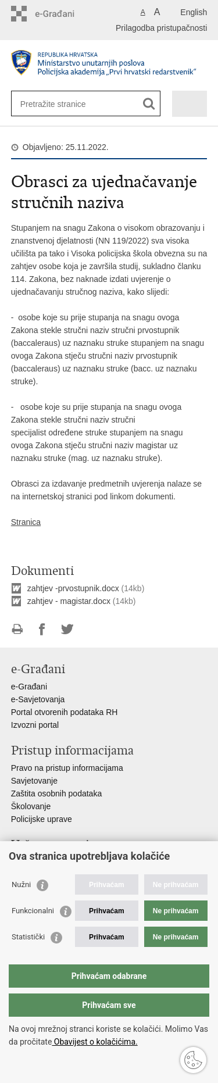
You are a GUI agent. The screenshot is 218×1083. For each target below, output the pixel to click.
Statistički (28, 936)
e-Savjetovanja (38, 699)
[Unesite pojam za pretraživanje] (62, 103)
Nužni (21, 884)
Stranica (26, 522)
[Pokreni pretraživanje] (149, 104)
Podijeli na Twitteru (67, 629)
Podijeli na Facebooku (42, 629)
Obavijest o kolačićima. (94, 1041)
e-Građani (29, 686)
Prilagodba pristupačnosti (161, 28)
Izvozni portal (35, 725)
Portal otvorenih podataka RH (64, 712)
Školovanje (31, 806)
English (193, 12)
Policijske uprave (41, 819)
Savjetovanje (34, 780)
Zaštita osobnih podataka (56, 793)
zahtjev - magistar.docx (68, 601)
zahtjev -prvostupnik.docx (73, 588)
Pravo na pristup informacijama (67, 768)
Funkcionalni (33, 910)
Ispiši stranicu (17, 629)
